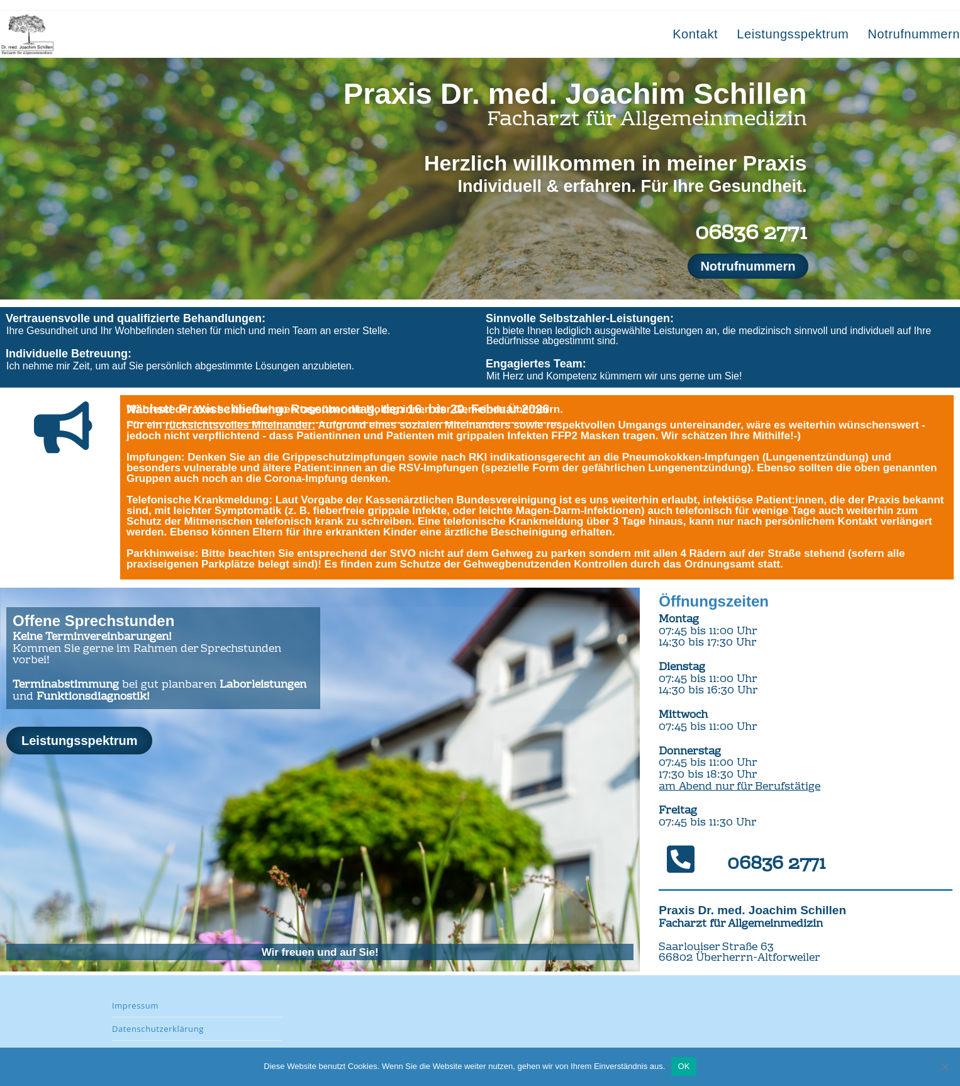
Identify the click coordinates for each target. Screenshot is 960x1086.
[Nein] (944, 1066)
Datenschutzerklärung (158, 1028)
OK (683, 1066)
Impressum (135, 1005)
